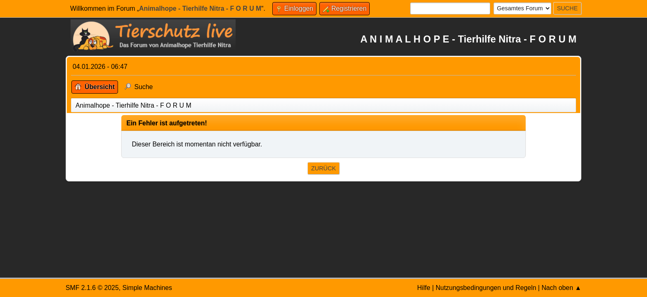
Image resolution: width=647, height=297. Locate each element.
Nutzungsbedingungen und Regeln (486, 287)
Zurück (323, 168)
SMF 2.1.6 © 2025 (92, 287)
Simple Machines (147, 287)
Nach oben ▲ (561, 287)
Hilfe (423, 287)
